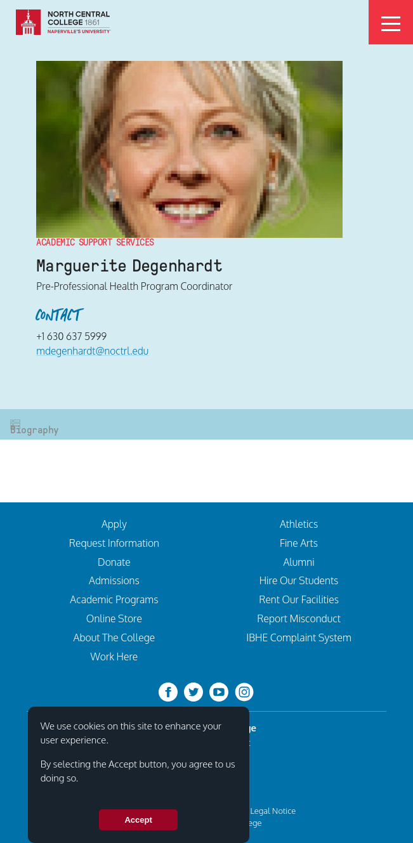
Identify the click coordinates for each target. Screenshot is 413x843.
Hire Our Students (299, 580)
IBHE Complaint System (298, 637)
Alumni (299, 562)
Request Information (114, 543)
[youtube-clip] (218, 691)
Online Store (114, 618)
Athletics (299, 524)
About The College (114, 637)
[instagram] (244, 691)
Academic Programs (114, 599)
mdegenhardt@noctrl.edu (92, 350)
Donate (114, 562)
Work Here (114, 656)
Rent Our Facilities (299, 599)
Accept (138, 820)
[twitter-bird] (193, 691)
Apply (114, 524)
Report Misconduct (299, 618)
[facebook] (168, 691)
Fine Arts (299, 543)
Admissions (114, 580)
